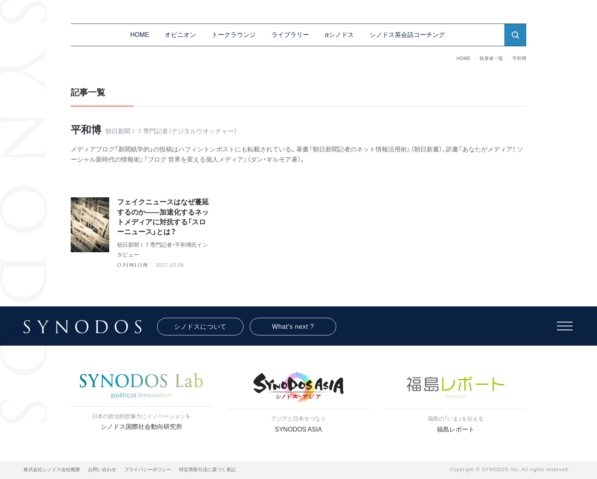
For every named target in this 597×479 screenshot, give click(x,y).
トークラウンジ (234, 34)
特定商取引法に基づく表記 (207, 469)
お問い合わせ (102, 469)
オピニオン (180, 34)
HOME (139, 34)
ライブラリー (290, 34)
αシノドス (339, 34)
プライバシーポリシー (147, 469)
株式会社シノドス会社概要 (52, 469)
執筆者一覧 (491, 58)
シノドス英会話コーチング (407, 34)
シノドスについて (200, 326)
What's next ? (293, 326)
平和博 (519, 58)
